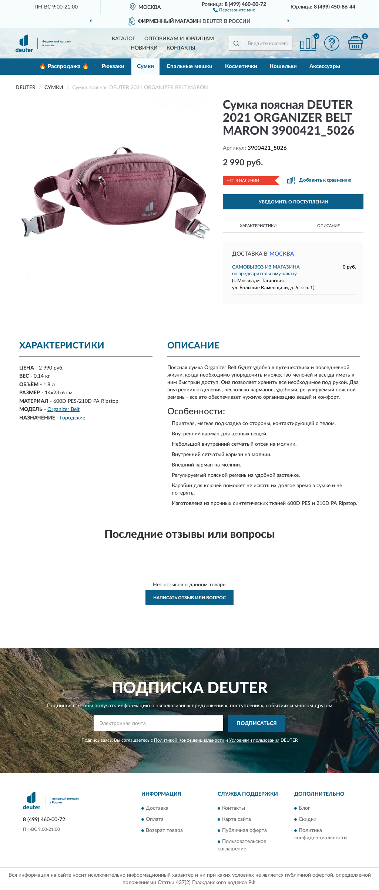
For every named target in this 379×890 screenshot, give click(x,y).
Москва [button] (281, 254)
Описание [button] (328, 226)
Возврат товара (164, 830)
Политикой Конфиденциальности (189, 740)
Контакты (181, 48)
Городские (72, 418)
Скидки (307, 819)
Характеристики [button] (258, 226)
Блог (304, 808)
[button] (234, 9)
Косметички (241, 66)
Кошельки (283, 66)
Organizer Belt (63, 409)
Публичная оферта (244, 830)
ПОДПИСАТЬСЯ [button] (257, 723)
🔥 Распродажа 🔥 (64, 66)
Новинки (144, 48)
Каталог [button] (123, 38)
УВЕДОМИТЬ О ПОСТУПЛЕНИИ (293, 202)
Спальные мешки (189, 66)
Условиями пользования (254, 740)
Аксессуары (324, 66)
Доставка (157, 808)
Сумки (145, 66)
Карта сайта (236, 819)
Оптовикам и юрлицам (179, 38)
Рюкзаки (113, 66)
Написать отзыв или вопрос (189, 598)
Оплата (155, 819)
